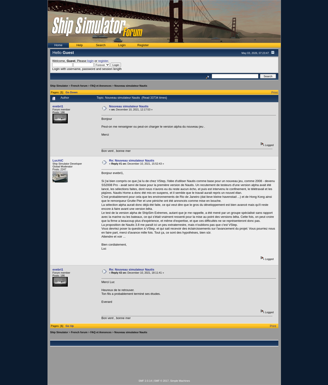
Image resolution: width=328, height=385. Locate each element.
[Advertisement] (164, 365)
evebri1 (57, 106)
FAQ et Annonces (101, 85)
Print (274, 92)
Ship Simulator (59, 85)
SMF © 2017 (161, 380)
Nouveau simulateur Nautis (130, 85)
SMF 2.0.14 (145, 380)
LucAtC (57, 160)
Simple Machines (180, 380)
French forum (79, 85)
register (103, 61)
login (90, 61)
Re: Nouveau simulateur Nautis (131, 160)
